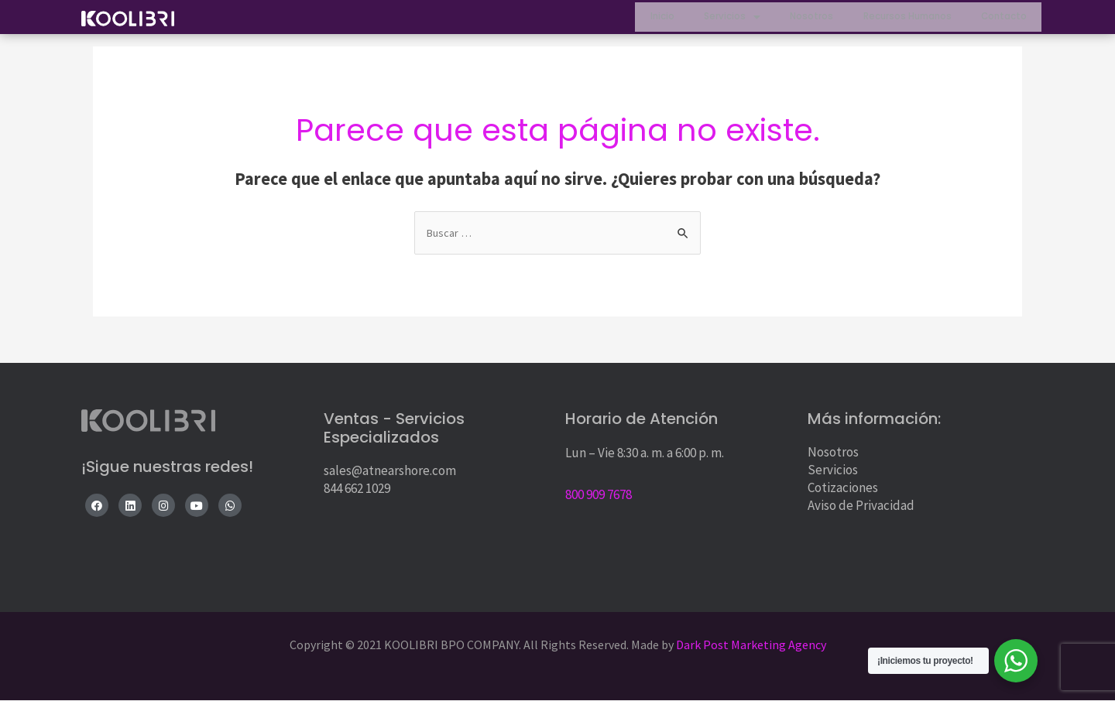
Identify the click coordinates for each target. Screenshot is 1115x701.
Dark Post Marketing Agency (750, 645)
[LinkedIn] (130, 506)
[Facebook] (96, 506)
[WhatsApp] (230, 506)
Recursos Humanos (891, 19)
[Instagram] (163, 506)
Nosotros (784, 19)
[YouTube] (196, 506)
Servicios (696, 19)
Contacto (999, 19)
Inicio (616, 19)
